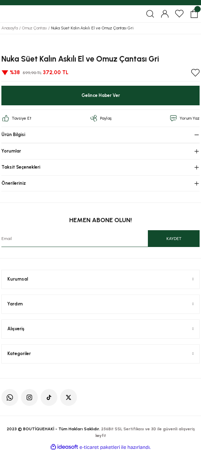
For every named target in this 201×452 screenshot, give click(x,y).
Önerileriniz (13, 183)
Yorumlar (11, 151)
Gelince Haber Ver (100, 95)
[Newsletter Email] (100, 238)
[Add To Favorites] (195, 73)
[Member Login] (164, 13)
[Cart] (194, 13)
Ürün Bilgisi (13, 134)
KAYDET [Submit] (173, 238)
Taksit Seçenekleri (20, 167)
